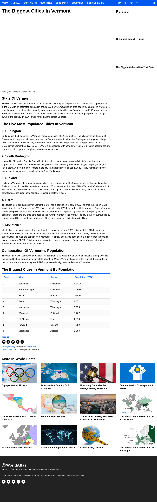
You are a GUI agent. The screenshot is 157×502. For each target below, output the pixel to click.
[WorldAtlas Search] (154, 3)
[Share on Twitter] (13, 342)
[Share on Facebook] (8, 342)
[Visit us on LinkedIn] (23, 482)
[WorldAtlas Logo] (12, 3)
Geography (62, 3)
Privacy (19, 475)
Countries (46, 3)
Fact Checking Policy (47, 475)
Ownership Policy (77, 475)
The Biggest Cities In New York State (135, 67)
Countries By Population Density (58, 447)
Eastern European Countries (17, 447)
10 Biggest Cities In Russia (130, 39)
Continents (30, 3)
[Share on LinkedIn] (22, 342)
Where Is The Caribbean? (54, 416)
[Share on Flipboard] (4, 342)
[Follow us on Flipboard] (4, 482)
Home (4, 475)
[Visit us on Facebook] (8, 482)
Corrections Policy (63, 475)
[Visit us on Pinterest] (18, 482)
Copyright (27, 475)
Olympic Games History (14, 385)
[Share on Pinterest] (18, 342)
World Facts (32, 347)
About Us (35, 475)
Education (78, 3)
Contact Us (11, 475)
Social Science (95, 3)
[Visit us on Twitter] (13, 482)
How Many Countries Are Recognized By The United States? (94, 388)
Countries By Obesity (91, 447)
